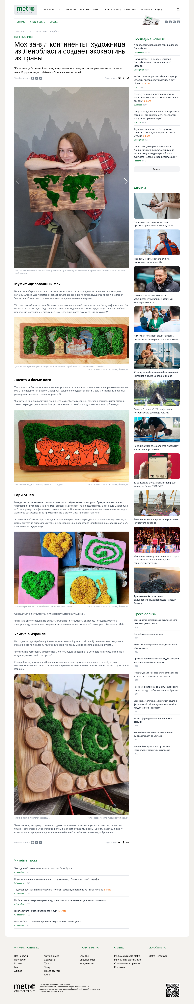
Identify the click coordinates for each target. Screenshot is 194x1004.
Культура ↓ (131, 9)
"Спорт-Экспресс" (58, 991)
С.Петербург (53, 31)
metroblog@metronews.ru (89, 989)
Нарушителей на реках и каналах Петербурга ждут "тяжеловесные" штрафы (56, 879)
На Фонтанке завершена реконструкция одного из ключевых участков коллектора (60, 900)
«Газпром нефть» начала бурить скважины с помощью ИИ (152, 260)
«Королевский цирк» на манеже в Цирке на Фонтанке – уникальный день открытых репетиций (156, 560)
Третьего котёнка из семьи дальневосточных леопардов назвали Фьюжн (155, 600)
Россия (85, 9)
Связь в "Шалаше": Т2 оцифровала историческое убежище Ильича (153, 411)
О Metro (146, 9)
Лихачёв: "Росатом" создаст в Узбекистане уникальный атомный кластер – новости (153, 299)
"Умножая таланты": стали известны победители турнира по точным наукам (156, 337)
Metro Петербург (158, 956)
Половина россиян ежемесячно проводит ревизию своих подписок (153, 223)
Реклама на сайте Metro (127, 959)
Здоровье (49, 959)
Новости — (41, 31)
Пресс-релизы (52, 970)
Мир (95, 9)
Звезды (54, 21)
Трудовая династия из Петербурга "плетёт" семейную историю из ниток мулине (59, 889)
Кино (47, 974)
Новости (137, 122)
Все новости (52, 9)
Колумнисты (87, 963)
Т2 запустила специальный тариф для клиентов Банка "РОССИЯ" (155, 484)
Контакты (119, 967)
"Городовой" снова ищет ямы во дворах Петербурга (43, 868)
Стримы (21, 21)
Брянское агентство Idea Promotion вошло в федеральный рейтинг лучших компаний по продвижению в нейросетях (155, 704)
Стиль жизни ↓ (111, 9)
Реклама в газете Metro (127, 956)
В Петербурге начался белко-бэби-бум (35, 910)
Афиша (18, 970)
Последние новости (149, 39)
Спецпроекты (38, 21)
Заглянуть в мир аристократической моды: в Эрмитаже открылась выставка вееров (156, 97)
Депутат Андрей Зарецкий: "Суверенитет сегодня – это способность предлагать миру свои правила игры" (156, 115)
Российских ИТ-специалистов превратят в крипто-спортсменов (156, 447)
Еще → (156, 169)
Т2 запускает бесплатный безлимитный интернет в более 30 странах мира (156, 374)
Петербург (70, 9)
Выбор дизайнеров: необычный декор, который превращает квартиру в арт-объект (155, 80)
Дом (135, 87)
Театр (47, 967)
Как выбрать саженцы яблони (148, 634)
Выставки (138, 105)
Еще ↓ (158, 9)
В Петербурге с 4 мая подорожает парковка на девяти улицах (48, 921)
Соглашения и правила (127, 963)
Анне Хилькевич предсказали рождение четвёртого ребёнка (156, 521)
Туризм (48, 963)
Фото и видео (51, 956)
